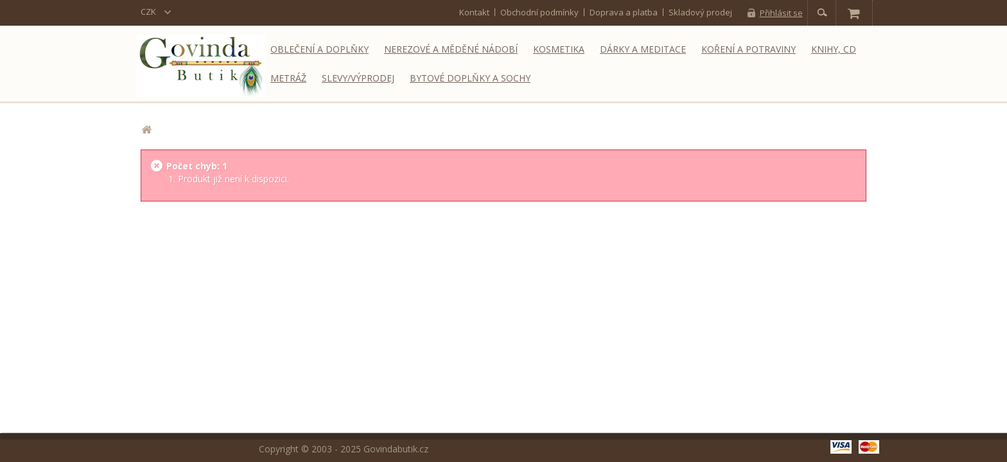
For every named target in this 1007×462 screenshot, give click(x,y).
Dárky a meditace (643, 49)
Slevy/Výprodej (358, 78)
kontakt (474, 12)
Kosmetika (558, 49)
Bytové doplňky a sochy (470, 78)
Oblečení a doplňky (319, 49)
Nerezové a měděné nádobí (451, 49)
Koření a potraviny (748, 49)
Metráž (288, 78)
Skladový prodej (700, 12)
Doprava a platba (624, 12)
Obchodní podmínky (539, 12)
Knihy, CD (833, 49)
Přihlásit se (781, 13)
